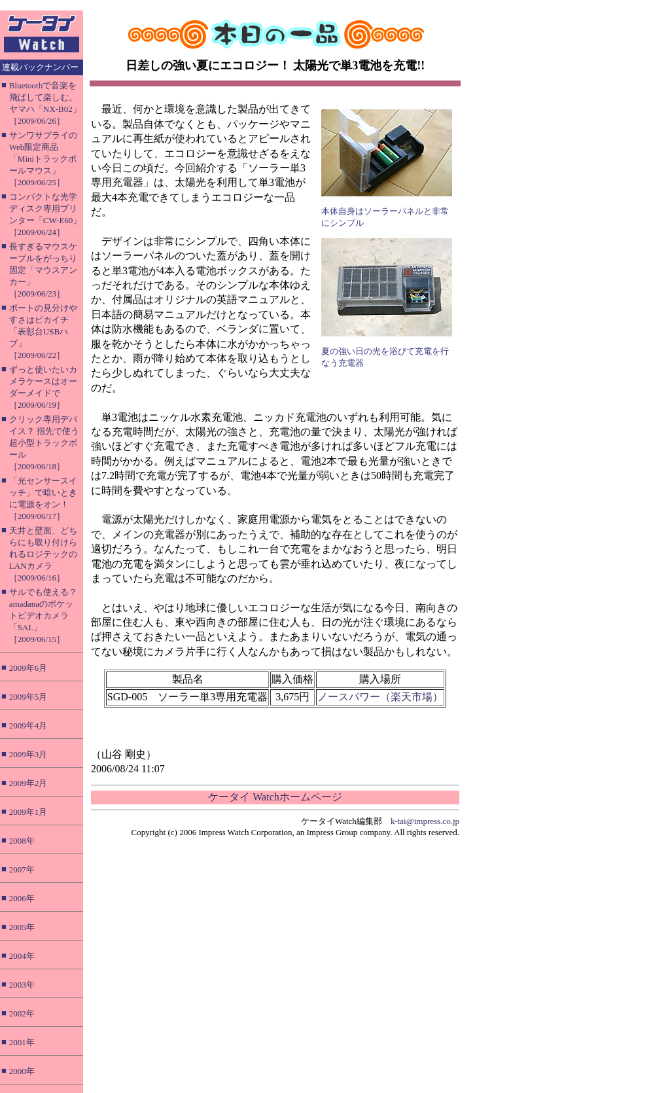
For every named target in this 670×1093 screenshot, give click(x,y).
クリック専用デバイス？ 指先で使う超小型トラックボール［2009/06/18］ (44, 442)
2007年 (22, 869)
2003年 (22, 985)
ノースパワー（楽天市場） (380, 696)
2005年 (22, 927)
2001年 (22, 1042)
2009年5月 (28, 697)
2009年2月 (28, 783)
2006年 (22, 898)
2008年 (22, 841)
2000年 (22, 1071)
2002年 (22, 1013)
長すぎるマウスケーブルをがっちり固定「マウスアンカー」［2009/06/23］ (43, 270)
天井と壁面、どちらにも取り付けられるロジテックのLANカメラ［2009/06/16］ (43, 554)
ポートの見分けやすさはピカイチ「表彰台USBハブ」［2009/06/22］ (43, 331)
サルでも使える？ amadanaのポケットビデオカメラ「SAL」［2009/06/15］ (43, 615)
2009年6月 (28, 668)
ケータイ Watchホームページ (275, 796)
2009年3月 (28, 754)
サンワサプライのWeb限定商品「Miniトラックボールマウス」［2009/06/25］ (43, 158)
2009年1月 (28, 812)
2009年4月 (28, 725)
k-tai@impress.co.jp (425, 821)
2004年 (22, 956)
